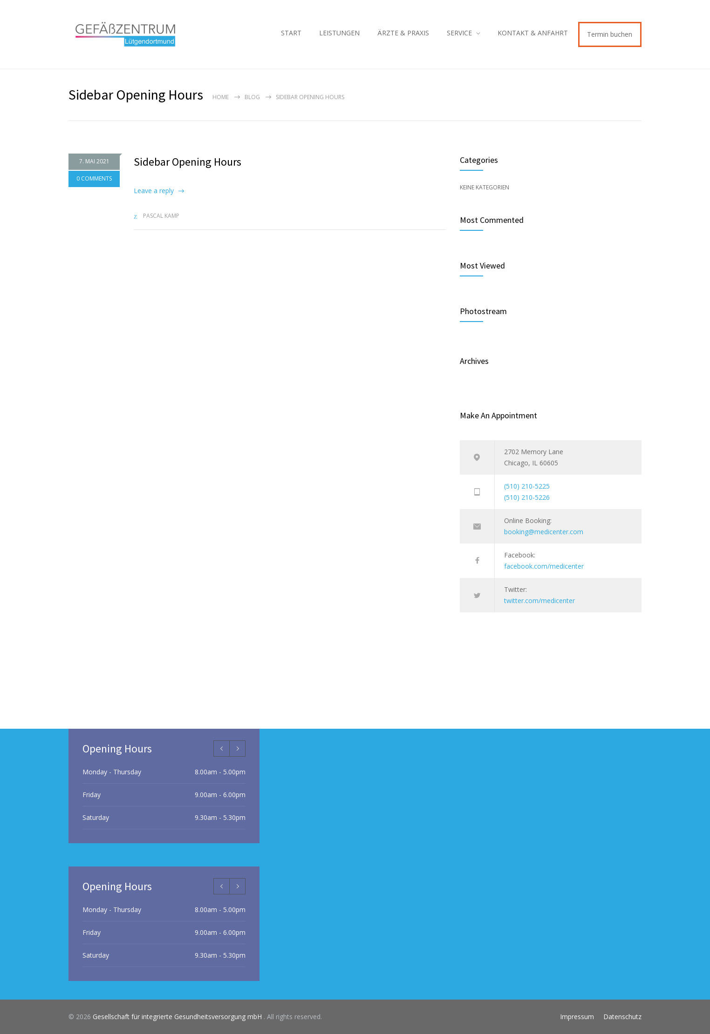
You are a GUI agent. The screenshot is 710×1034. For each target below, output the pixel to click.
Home (220, 97)
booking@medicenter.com (543, 531)
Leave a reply (154, 190)
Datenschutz (622, 1016)
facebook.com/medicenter (544, 566)
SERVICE (459, 32)
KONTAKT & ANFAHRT (533, 32)
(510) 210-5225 (527, 486)
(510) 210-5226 (527, 497)
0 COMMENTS (94, 180)
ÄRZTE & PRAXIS (403, 32)
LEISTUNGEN (339, 32)
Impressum (577, 1016)
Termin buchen (609, 34)
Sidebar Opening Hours (187, 161)
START (291, 32)
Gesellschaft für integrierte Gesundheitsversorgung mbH (178, 1016)
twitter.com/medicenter (539, 600)
